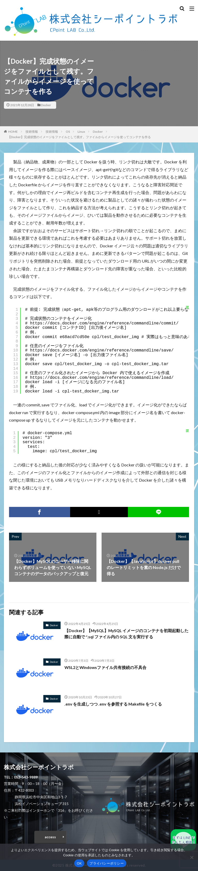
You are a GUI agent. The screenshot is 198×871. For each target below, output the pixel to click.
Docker (46, 105)
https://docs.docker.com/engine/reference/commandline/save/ (102, 350)
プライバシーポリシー (106, 863)
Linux (81, 131)
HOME (13, 131)
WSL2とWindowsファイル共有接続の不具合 (106, 667)
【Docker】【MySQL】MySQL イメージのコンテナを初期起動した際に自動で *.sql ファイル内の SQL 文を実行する (125, 633)
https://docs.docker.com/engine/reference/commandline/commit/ (104, 323)
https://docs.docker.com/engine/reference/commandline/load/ (102, 377)
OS (68, 131)
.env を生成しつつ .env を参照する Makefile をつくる (113, 703)
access (50, 837)
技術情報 (32, 131)
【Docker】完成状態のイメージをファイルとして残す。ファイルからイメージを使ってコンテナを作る (79, 137)
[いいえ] (191, 857)
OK (79, 863)
